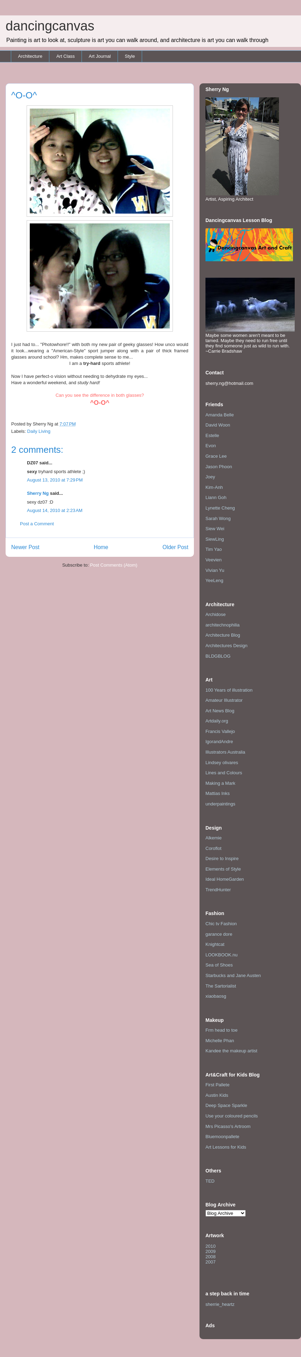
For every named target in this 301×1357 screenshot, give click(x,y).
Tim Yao (213, 549)
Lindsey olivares (221, 762)
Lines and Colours (223, 772)
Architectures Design (226, 645)
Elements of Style (223, 869)
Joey (210, 476)
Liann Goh (215, 497)
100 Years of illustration (228, 690)
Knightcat (214, 944)
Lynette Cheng (220, 508)
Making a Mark (220, 783)
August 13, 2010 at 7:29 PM (55, 480)
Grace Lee (216, 456)
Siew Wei (214, 528)
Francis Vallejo (220, 731)
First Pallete (217, 1084)
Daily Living (38, 431)
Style (130, 56)
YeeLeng (214, 580)
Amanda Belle (219, 414)
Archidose (215, 614)
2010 (210, 1246)
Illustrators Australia (225, 752)
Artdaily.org (216, 720)
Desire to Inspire (222, 858)
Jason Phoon (218, 466)
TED (210, 1181)
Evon (210, 445)
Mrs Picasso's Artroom (228, 1126)
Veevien (213, 559)
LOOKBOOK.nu (221, 954)
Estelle (212, 435)
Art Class (65, 56)
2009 (210, 1251)
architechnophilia (222, 625)
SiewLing (214, 539)
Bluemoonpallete (222, 1136)
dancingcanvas (50, 26)
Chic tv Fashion (221, 923)
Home (101, 547)
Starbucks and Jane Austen (233, 975)
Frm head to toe (221, 1030)
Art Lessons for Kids (225, 1147)
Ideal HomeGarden (224, 879)
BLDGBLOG (218, 656)
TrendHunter (218, 889)
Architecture (30, 56)
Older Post (175, 547)
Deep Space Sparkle (226, 1105)
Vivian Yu (214, 570)
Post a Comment (37, 523)
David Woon (217, 425)
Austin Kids (216, 1095)
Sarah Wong (218, 518)
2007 (210, 1262)
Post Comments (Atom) (113, 565)
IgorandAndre (219, 741)
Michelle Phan (219, 1040)
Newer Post (25, 547)
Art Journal (100, 56)
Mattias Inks (217, 793)
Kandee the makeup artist (231, 1050)
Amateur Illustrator (224, 700)
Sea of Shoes (219, 965)
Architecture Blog (222, 635)
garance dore (218, 934)
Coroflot (213, 848)
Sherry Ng (38, 493)
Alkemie (213, 837)
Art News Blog (219, 710)
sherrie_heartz (219, 1304)
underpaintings (220, 803)
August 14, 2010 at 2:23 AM (55, 510)
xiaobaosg (215, 996)
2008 (210, 1256)
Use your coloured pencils (231, 1116)
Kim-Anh (214, 487)
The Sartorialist (220, 986)
